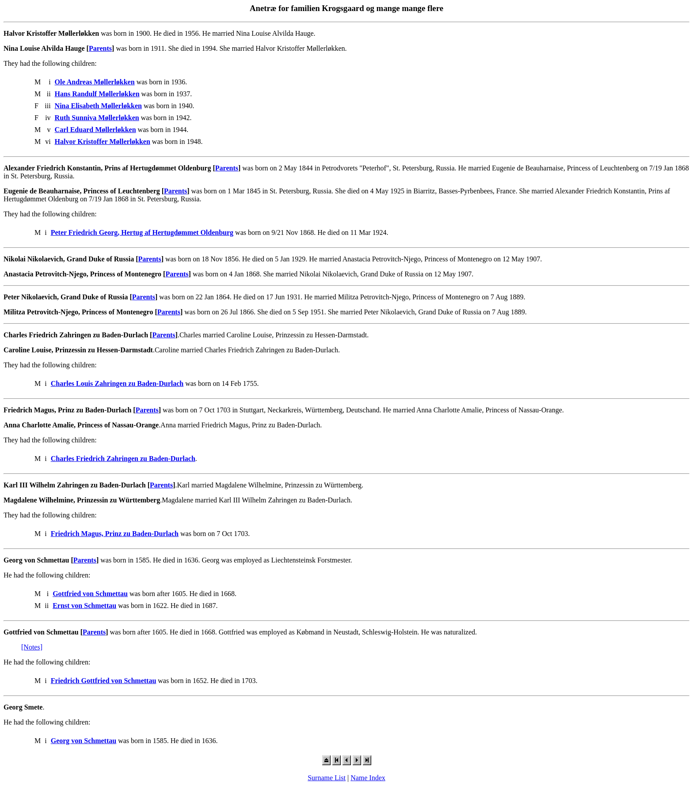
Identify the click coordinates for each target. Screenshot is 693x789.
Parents (100, 48)
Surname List (327, 777)
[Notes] (31, 647)
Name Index (367, 777)
